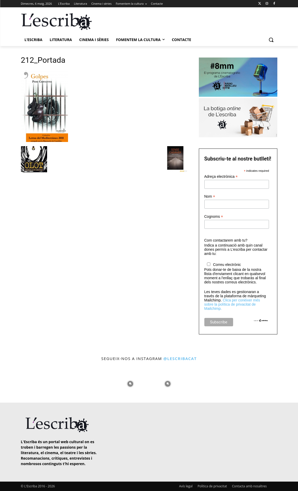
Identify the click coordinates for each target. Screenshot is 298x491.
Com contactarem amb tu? (226, 240)
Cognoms (213, 216)
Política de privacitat (212, 486)
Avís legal (186, 486)
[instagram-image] (17, 382)
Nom (209, 196)
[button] (271, 39)
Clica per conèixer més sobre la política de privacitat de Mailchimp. (232, 304)
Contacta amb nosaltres (249, 486)
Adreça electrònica (221, 176)
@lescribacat (180, 358)
